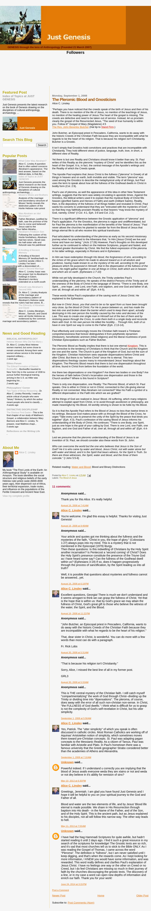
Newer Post (58, 895)
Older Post (142, 895)
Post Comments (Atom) (81, 902)
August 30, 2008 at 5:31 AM (74, 652)
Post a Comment (60, 890)
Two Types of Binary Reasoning (22, 391)
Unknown (67, 762)
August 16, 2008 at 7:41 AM (74, 505)
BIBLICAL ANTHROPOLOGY (22, 338)
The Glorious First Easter (19, 412)
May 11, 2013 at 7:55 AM (73, 826)
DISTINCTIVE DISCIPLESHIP (22, 409)
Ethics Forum (14, 363)
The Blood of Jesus (68, 478)
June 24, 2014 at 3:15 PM (73, 884)
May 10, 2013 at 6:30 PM (73, 781)
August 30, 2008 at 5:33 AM (74, 682)
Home (101, 895)
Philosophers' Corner (18, 387)
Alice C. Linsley (71, 510)
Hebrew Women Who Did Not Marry (24, 342)
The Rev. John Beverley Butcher (70, 127)
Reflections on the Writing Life (23, 431)
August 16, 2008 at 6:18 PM (74, 584)
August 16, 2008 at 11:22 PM (75, 613)
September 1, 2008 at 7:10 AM (76, 757)
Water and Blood (81, 466)
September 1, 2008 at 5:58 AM (76, 718)
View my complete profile (16, 496)
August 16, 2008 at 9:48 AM (74, 526)
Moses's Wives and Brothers (33, 195)
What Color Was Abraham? (33, 160)
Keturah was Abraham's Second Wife (31, 288)
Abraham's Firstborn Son (31, 231)
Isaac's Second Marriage (31, 268)
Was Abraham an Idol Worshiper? (30, 214)
